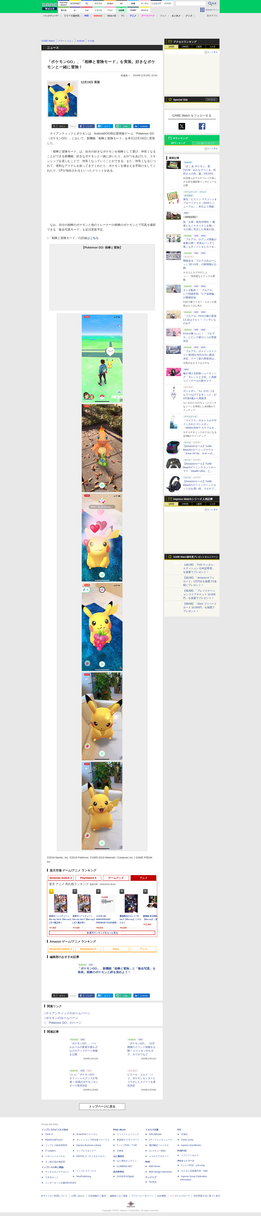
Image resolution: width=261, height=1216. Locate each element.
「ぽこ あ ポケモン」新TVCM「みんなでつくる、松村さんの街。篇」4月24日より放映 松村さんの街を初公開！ (199, 173)
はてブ (107, 126)
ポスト (62, 126)
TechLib (152, 1182)
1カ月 (212, 46)
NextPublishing (83, 1176)
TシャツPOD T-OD (127, 1145)
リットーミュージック (128, 1134)
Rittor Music (119, 1129)
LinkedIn (144, 126)
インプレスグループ (180, 1196)
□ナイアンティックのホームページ (67, 1013)
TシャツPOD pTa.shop (193, 1165)
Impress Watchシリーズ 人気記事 (193, 499)
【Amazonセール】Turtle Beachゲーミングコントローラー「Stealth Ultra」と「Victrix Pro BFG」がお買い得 (199, 471)
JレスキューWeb (157, 1150)
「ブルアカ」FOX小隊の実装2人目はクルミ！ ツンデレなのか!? (200, 319)
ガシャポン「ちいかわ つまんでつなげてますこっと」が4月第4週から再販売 (200, 394)
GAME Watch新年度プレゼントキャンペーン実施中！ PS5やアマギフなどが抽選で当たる (195, 558)
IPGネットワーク (186, 1161)
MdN (147, 1161)
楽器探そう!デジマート (128, 1139)
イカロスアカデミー (159, 1156)
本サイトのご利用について (54, 1196)
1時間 (171, 46)
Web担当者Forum (54, 1139)
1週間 (199, 46)
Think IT (49, 1134)
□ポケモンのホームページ (61, 1018)
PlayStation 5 (88, 877)
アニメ (143, 877)
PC (123, 15)
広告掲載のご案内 (97, 1196)
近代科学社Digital (125, 1176)
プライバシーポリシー (142, 1196)
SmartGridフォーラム (87, 1134)
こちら (94, 238)
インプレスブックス (86, 1171)
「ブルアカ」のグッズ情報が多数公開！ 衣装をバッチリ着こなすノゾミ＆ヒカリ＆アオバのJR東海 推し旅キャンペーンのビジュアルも (200, 246)
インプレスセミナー (86, 1150)
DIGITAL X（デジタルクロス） (91, 1156)
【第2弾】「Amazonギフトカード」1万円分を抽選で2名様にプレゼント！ (200, 581)
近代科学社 (118, 1172)
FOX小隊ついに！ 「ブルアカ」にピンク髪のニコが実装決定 (200, 337)
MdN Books (154, 1166)
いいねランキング (206, 143)
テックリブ (150, 1177)
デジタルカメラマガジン (57, 1172)
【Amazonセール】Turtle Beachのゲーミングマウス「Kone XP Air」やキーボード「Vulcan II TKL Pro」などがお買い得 (199, 453)
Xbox (116, 949)
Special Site (180, 99)
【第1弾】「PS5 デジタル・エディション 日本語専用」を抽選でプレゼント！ (199, 568)
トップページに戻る (102, 1106)
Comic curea (187, 1139)
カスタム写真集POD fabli (194, 1171)
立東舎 (120, 1150)
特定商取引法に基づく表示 (207, 1196)
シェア (89, 126)
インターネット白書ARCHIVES (60, 1183)
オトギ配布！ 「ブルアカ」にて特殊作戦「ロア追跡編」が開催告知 (200, 294)
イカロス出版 (152, 1129)
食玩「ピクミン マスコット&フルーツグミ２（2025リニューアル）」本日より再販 (199, 203)
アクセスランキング (185, 41)
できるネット (51, 1177)
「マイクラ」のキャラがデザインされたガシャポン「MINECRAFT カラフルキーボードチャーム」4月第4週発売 (200, 428)
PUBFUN (182, 1150)
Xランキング (180, 138)
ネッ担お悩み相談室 (55, 1161)
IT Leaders (50, 1150)
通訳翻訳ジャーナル (159, 1145)
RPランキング (178, 143)
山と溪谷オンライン (127, 1161)
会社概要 (161, 1196)
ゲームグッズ (116, 877)
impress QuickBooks (191, 1145)
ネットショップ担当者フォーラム (92, 1139)
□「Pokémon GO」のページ (63, 1022)
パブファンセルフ (190, 1155)
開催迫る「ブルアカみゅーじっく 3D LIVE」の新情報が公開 (200, 264)
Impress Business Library (88, 1145)
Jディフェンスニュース (160, 1139)
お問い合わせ (77, 1196)
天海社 (184, 1134)
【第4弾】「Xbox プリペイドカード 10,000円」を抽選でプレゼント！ (200, 607)
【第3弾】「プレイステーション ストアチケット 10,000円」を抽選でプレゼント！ (199, 594)
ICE (179, 1129)
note (125, 126)
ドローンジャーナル (55, 1156)
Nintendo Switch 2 (61, 877)
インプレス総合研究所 (56, 1145)
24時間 (185, 46)
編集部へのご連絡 (118, 1196)
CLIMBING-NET (125, 1166)
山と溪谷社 (118, 1156)
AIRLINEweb (155, 1134)
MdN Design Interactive (160, 1172)
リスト (73, 126)
